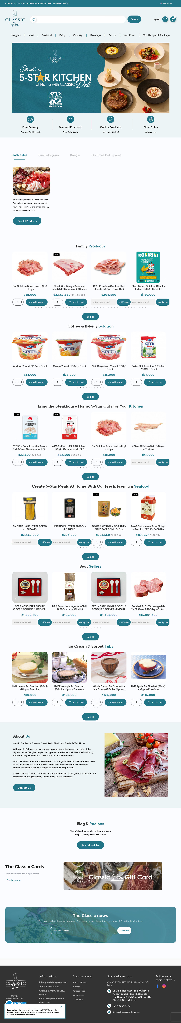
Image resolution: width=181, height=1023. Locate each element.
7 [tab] (52, 307)
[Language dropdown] (166, 3)
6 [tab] (49, 307)
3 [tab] (41, 307)
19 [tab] (86, 307)
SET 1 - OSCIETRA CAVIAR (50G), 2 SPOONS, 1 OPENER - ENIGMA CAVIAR (30, 608)
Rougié (75, 155)
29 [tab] (114, 307)
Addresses (78, 995)
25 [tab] (103, 307)
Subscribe (124, 930)
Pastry (112, 35)
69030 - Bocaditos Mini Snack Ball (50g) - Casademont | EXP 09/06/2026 (31, 448)
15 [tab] (75, 307)
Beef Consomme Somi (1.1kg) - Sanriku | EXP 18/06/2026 (149, 527)
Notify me (124, 302)
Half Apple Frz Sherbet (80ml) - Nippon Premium (149, 688)
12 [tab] (66, 307)
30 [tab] (117, 307)
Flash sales (19, 155)
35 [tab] (131, 307)
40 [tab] (145, 307)
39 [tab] (142, 307)
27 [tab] (108, 307)
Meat (31, 35)
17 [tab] (80, 307)
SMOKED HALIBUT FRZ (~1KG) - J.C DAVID (31, 527)
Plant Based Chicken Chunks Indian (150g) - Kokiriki (149, 287)
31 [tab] (120, 307)
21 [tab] (92, 307)
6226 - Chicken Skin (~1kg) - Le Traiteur (149, 447)
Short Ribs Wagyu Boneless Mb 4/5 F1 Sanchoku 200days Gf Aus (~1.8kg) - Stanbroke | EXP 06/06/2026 (70, 288)
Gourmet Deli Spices (106, 155)
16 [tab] (77, 307)
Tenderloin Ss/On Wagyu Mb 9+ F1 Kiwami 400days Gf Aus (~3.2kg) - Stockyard (149, 608)
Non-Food (129, 35)
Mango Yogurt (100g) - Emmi (70, 366)
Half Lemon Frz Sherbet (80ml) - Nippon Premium (30, 688)
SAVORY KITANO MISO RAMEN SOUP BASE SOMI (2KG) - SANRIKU (109, 528)
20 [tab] (89, 307)
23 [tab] (97, 307)
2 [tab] (38, 307)
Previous (16, 278)
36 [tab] (134, 307)
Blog (158, 4)
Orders (76, 986)
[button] (27, 221)
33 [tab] (125, 307)
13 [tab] (69, 307)
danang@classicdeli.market (126, 1012)
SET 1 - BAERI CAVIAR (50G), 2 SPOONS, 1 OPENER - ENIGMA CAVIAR (109, 608)
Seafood (47, 35)
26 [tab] (106, 307)
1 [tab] (35, 307)
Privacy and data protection (53, 982)
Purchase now (14, 880)
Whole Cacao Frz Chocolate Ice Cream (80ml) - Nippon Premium (109, 688)
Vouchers (78, 999)
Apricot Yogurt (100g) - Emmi (31, 366)
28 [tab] (111, 307)
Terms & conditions (49, 986)
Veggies (16, 35)
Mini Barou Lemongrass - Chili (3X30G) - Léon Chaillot (70, 608)
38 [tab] (139, 307)
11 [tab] (63, 307)
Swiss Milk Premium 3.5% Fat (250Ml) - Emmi (149, 367)
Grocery (78, 35)
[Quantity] (18, 302)
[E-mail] (104, 302)
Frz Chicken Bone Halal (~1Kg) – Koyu (31, 287)
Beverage (95, 35)
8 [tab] (55, 307)
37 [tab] (137, 307)
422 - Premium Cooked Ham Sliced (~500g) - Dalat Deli (109, 287)
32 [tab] (123, 307)
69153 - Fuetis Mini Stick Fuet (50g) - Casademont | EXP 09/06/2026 (70, 448)
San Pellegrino (48, 155)
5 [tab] (46, 307)
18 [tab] (83, 307)
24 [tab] (100, 307)
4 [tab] (44, 307)
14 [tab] (72, 307)
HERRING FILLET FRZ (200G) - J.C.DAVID (70, 527)
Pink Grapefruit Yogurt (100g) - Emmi (109, 367)
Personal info (79, 982)
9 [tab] (58, 307)
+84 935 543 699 (121, 1005)
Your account (82, 976)
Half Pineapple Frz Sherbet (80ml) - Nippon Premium (70, 688)
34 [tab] (128, 307)
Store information (119, 976)
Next (165, 278)
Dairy (62, 35)
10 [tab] (61, 307)
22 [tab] (94, 307)
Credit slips (79, 990)
